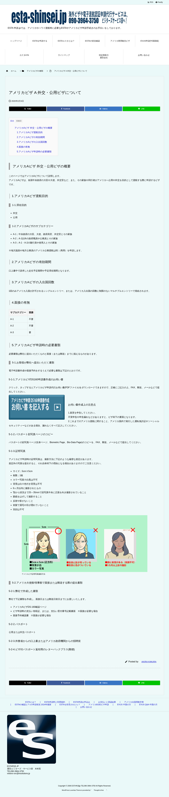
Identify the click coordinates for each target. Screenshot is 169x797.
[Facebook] (65, 109)
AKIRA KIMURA (149, 661)
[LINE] (141, 109)
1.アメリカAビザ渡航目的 (30, 132)
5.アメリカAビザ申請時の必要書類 (34, 151)
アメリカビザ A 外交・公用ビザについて (70, 71)
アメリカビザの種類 (35, 71)
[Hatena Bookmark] (103, 109)
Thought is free (99, 790)
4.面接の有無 (23, 147)
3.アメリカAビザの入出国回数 (32, 142)
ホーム (13, 71)
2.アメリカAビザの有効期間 (31, 137)
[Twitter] (27, 109)
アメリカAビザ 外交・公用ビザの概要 (33, 128)
